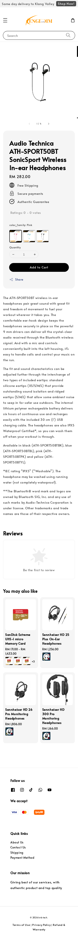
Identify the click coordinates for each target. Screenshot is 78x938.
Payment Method (22, 858)
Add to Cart (39, 267)
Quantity (15, 247)
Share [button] (16, 279)
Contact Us (18, 847)
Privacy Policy (41, 925)
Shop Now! (66, 3)
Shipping (17, 853)
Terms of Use (21, 925)
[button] (5, 20)
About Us (17, 842)
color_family (20, 225)
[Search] (68, 35)
